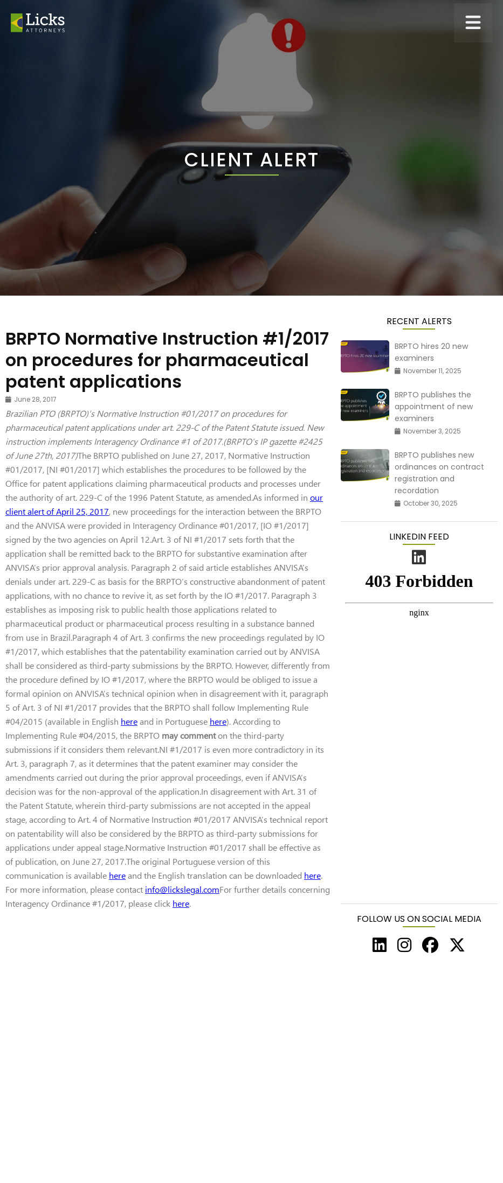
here (129, 721)
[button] (473, 23)
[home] (38, 22)
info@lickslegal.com (182, 889)
